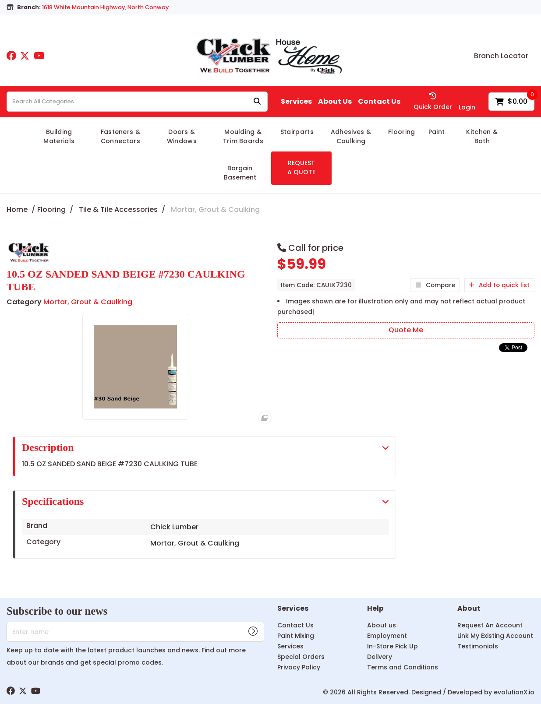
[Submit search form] (257, 101)
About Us (335, 101)
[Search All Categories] (137, 102)
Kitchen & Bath (482, 136)
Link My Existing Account (495, 635)
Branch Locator (501, 56)
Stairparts (297, 131)
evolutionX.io (514, 692)
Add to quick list (499, 285)
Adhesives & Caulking (351, 136)
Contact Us (379, 101)
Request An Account (490, 625)
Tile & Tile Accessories (118, 209)
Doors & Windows (182, 136)
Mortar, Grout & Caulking (215, 209)
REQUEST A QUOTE (301, 167)
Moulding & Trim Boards (243, 136)
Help (375, 609)
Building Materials (58, 136)
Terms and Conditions (402, 667)
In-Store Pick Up (392, 646)
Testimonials (477, 646)
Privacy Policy (298, 667)
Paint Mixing (295, 635)
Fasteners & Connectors (121, 136)
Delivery (379, 656)
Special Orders (301, 656)
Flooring (401, 131)
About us (381, 625)
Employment (387, 635)
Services (296, 101)
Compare (435, 285)
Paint (436, 131)
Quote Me (406, 330)
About (469, 609)
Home (17, 209)
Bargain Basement (240, 173)
